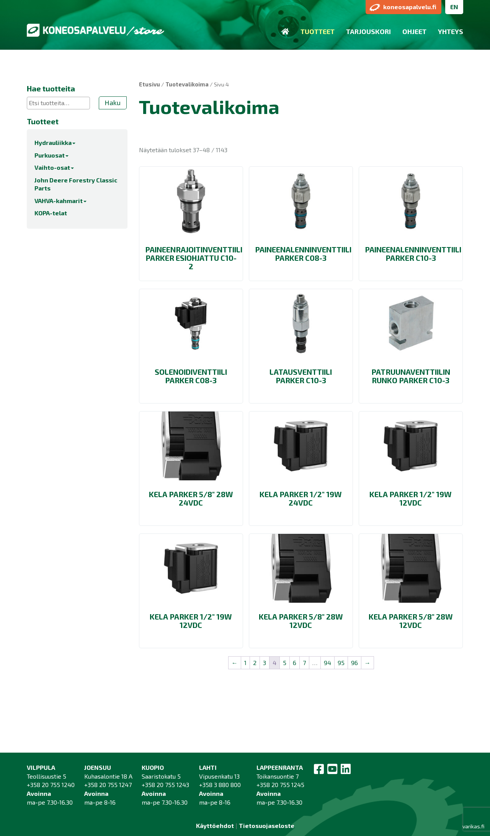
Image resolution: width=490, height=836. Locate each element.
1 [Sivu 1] (245, 662)
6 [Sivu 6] (294, 662)
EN (454, 6)
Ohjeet (414, 31)
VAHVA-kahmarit (60, 200)
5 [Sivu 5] (284, 662)
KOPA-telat (50, 212)
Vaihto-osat (54, 167)
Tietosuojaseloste (266, 825)
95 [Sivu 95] (341, 662)
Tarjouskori (368, 31)
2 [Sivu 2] (254, 662)
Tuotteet (318, 31)
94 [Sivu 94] (327, 662)
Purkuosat (51, 155)
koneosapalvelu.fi (402, 7)
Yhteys (450, 31)
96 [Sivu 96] (354, 662)
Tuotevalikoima (187, 84)
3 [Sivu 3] (264, 662)
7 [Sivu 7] (304, 662)
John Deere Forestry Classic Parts (75, 184)
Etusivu (149, 84)
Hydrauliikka (54, 142)
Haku (113, 102)
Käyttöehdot (215, 825)
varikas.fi (473, 826)
